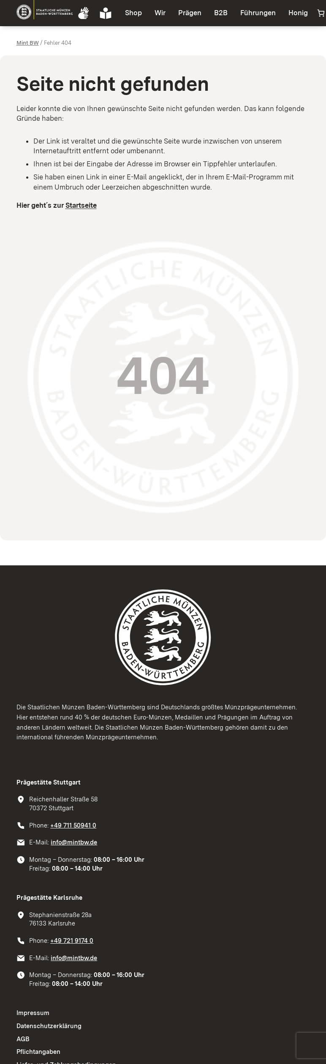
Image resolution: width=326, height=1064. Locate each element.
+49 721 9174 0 (71, 941)
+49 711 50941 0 (73, 825)
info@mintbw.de (74, 842)
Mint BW (27, 42)
